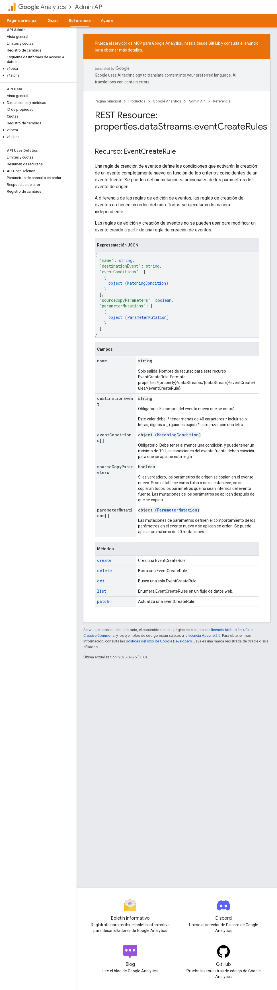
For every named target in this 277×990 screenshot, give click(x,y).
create (104, 560)
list (101, 591)
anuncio (251, 43)
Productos (136, 101)
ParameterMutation (147, 317)
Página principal (22, 20)
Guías (53, 20)
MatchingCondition (146, 283)
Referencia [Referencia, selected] (80, 20)
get (100, 581)
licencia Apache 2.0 (204, 635)
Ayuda (107, 20)
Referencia (222, 101)
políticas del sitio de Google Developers (159, 641)
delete (104, 570)
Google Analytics (167, 101)
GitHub (214, 43)
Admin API (89, 7)
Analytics (42, 7)
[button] (37, 68)
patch (103, 601)
